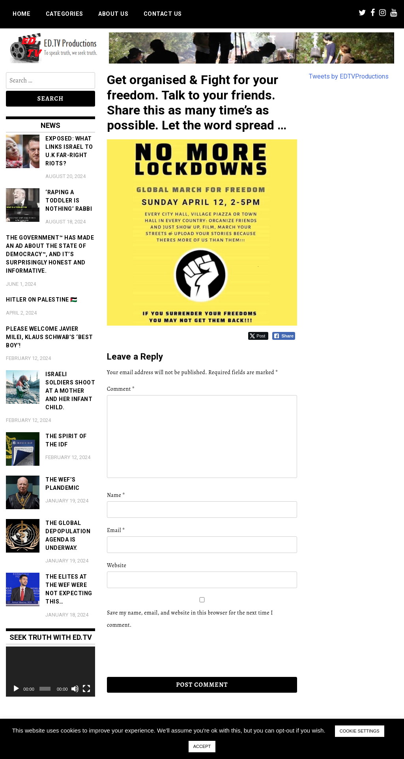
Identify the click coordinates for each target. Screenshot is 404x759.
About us (113, 14)
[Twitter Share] (258, 336)
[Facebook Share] (283, 336)
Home (21, 14)
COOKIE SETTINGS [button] (360, 731)
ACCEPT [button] (202, 746)
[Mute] (75, 689)
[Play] (16, 689)
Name (116, 495)
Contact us (163, 14)
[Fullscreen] (86, 689)
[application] (50, 672)
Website (116, 565)
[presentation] (161, 653)
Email (116, 530)
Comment (121, 389)
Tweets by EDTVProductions (349, 76)
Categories (64, 14)
